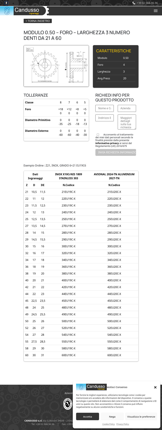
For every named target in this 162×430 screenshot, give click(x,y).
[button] (155, 387)
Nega (112, 416)
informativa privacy (107, 143)
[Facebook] (6, 3)
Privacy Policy (122, 424)
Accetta (87, 416)
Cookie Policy (108, 424)
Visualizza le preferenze (141, 416)
